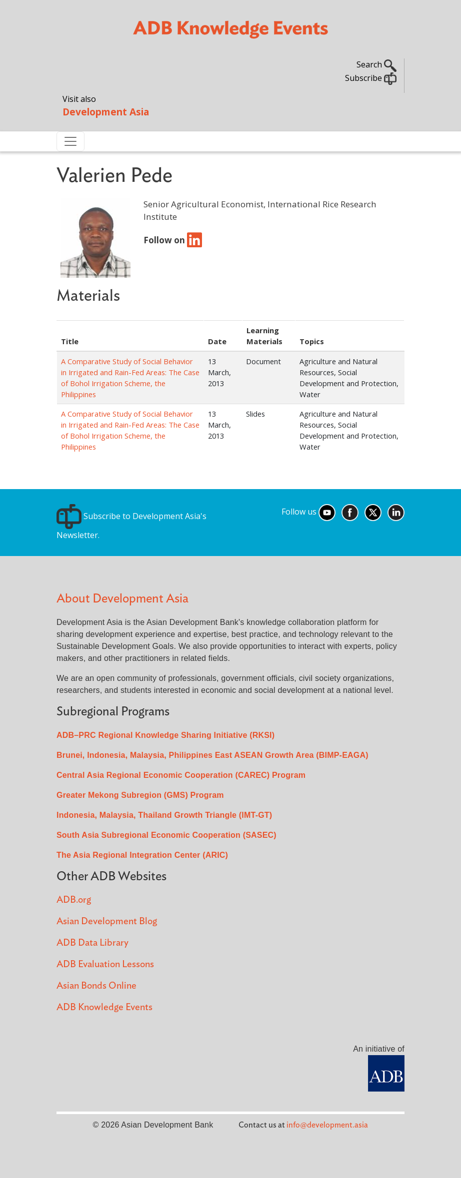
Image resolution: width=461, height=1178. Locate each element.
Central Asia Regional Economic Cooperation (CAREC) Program (181, 775)
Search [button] (376, 64)
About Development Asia (122, 598)
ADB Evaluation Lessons (105, 964)
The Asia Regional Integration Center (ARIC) (142, 855)
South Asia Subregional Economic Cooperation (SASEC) (166, 835)
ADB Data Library (92, 943)
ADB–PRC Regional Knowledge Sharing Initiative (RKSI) (165, 735)
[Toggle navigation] (70, 141)
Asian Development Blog (106, 921)
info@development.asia (327, 1125)
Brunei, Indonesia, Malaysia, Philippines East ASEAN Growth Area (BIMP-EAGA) (212, 755)
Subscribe (370, 77)
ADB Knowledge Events (104, 1007)
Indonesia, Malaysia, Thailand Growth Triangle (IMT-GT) (164, 815)
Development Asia (105, 111)
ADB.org (73, 900)
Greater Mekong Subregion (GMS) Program (140, 795)
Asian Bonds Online (96, 986)
